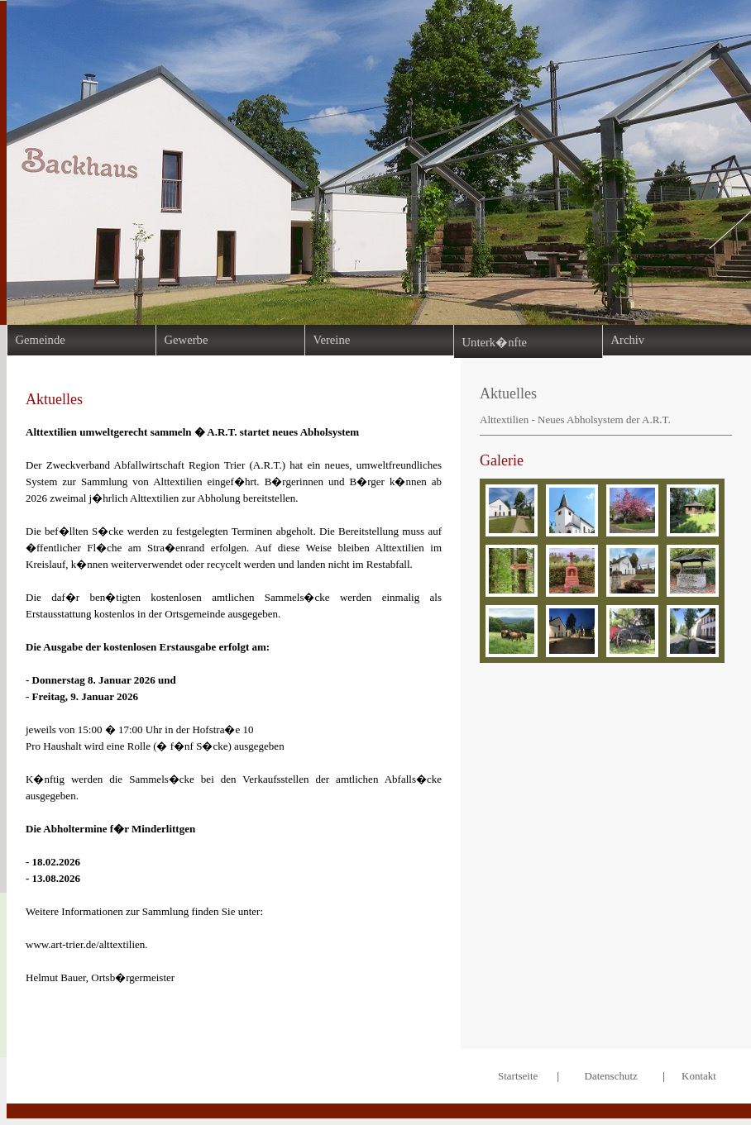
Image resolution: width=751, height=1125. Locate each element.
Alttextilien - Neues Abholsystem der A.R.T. (575, 419)
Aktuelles (508, 393)
